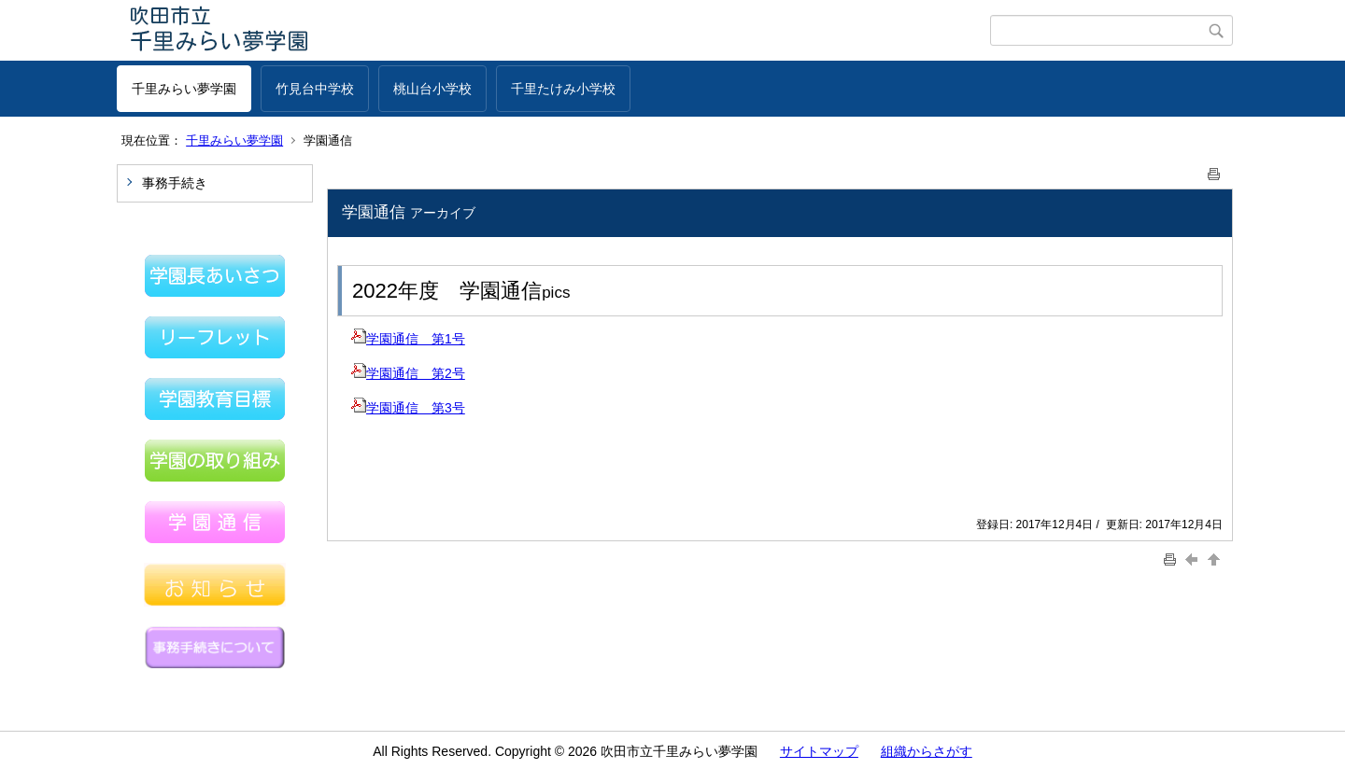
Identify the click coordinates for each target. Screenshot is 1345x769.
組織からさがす (926, 751)
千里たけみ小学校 (563, 88)
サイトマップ (819, 751)
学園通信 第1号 (408, 338)
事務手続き (174, 182)
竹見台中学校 (315, 88)
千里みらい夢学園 (184, 88)
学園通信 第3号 (408, 407)
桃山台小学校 (432, 88)
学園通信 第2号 (408, 373)
